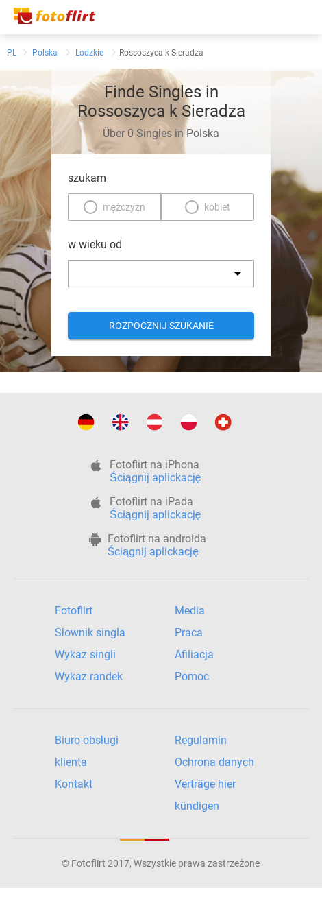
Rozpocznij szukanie (161, 325)
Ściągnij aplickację (155, 477)
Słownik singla (90, 632)
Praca (189, 632)
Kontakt (73, 784)
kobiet (217, 207)
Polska (45, 53)
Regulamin (201, 740)
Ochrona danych (214, 762)
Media (190, 610)
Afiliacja (194, 654)
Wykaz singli (85, 654)
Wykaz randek (89, 676)
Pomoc (192, 676)
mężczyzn (124, 207)
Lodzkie (89, 53)
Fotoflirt (73, 610)
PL (11, 53)
